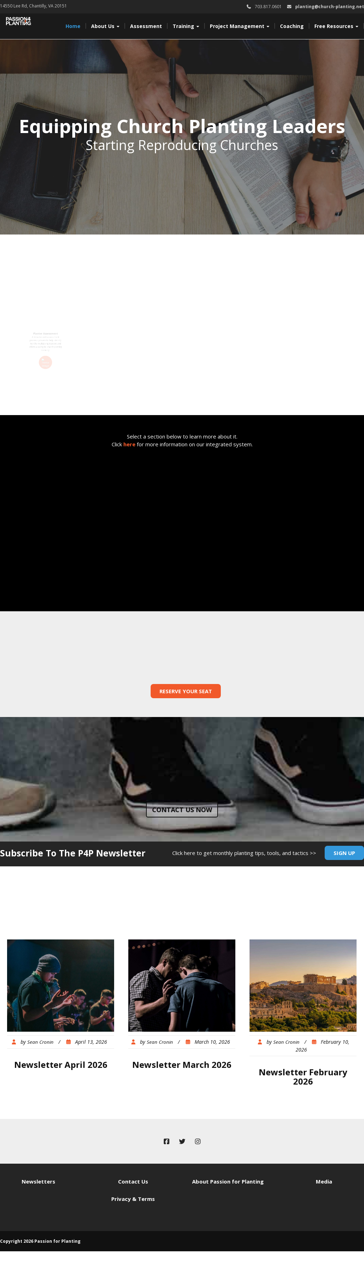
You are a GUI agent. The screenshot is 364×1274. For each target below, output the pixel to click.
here (129, 444)
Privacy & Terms (133, 1198)
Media (324, 1181)
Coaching (292, 26)
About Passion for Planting (228, 1181)
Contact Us (133, 1181)
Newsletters (38, 1181)
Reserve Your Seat (185, 691)
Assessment (146, 26)
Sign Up (344, 852)
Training (186, 26)
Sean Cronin (40, 1042)
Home (73, 26)
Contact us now (182, 809)
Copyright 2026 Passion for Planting (40, 1241)
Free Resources (336, 26)
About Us (105, 26)
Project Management (239, 26)
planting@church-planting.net (329, 7)
